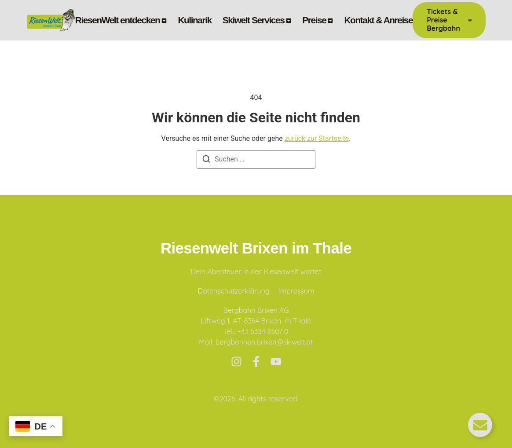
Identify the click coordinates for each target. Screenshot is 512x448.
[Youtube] (276, 361)
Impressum (296, 290)
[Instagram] (236, 361)
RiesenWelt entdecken (117, 20)
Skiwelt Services (254, 20)
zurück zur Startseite (317, 138)
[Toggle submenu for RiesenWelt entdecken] (163, 20)
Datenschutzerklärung (233, 290)
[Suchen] (206, 160)
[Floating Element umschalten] (480, 425)
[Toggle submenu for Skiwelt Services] (287, 20)
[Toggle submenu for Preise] (329, 20)
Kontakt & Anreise (378, 20)
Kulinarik (194, 20)
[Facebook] (256, 361)
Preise (314, 20)
